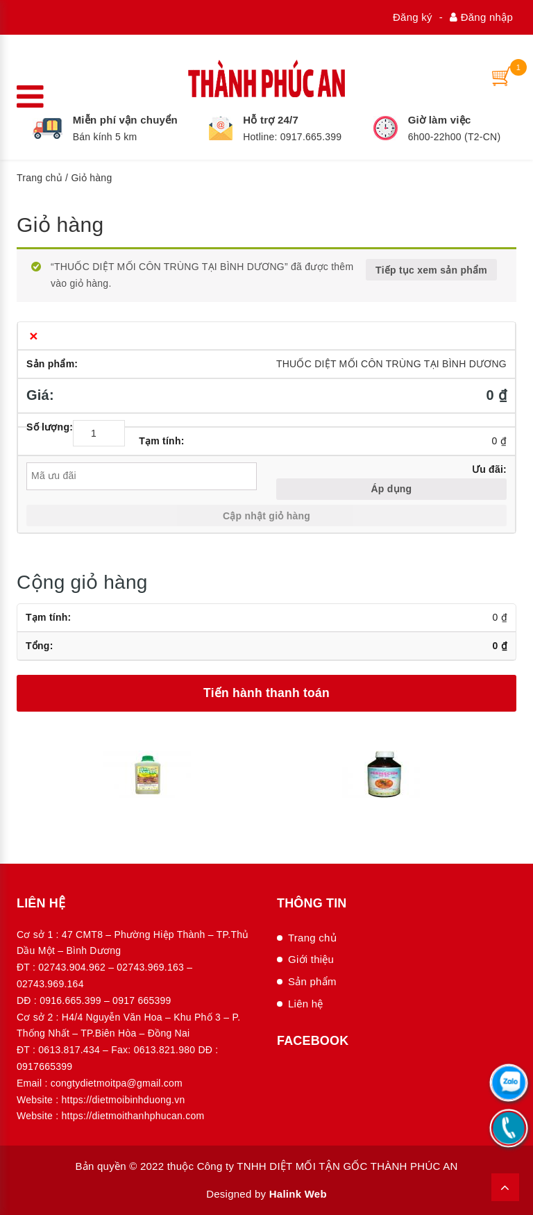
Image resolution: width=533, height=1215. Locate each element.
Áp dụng (391, 488)
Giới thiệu (311, 959)
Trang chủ (39, 177)
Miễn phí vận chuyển (125, 120)
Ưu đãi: (489, 469)
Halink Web (298, 1194)
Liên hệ (305, 1003)
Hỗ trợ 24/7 (270, 120)
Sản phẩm (312, 981)
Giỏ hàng (60, 224)
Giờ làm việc (439, 120)
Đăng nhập (481, 17)
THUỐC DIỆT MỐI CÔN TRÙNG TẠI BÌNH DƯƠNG (391, 363)
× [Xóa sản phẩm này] (33, 335)
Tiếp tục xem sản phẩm (431, 270)
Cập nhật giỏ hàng (266, 515)
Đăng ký (412, 17)
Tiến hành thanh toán (266, 693)
